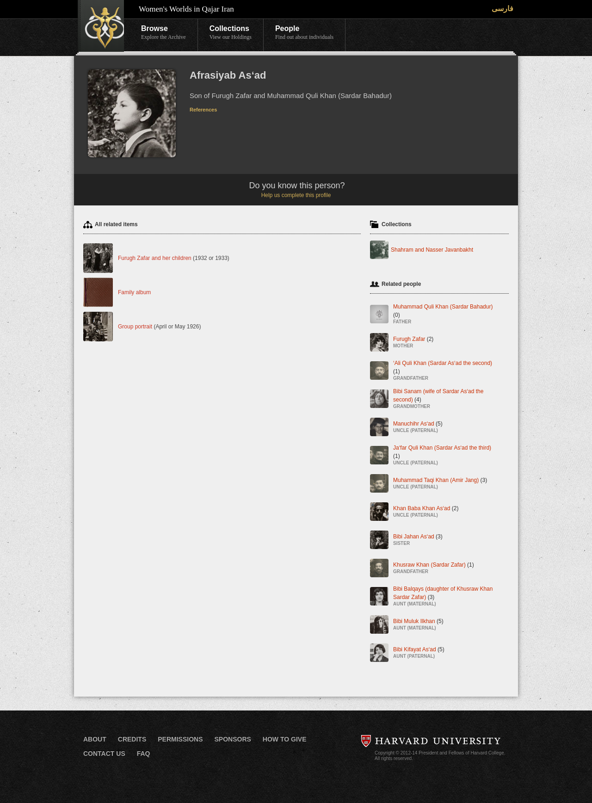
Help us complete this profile (296, 195)
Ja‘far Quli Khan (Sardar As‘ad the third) (445, 456)
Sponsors (232, 739)
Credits (132, 739)
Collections (231, 33)
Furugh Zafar (413, 343)
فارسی (502, 8)
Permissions (180, 739)
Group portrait (135, 326)
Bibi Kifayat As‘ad (418, 653)
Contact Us (104, 753)
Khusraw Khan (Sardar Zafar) (433, 569)
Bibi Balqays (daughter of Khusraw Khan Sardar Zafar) (445, 597)
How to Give (285, 739)
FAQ (143, 753)
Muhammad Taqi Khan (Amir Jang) (440, 484)
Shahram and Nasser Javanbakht (432, 250)
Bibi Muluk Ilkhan (418, 625)
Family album (134, 292)
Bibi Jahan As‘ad (418, 540)
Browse (163, 33)
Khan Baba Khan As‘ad (425, 512)
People (304, 33)
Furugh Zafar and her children (154, 258)
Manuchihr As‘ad (418, 427)
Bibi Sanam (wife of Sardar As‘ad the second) (445, 399)
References (203, 109)
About (94, 739)
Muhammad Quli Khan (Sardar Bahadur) (445, 314)
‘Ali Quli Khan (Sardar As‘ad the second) (445, 371)
